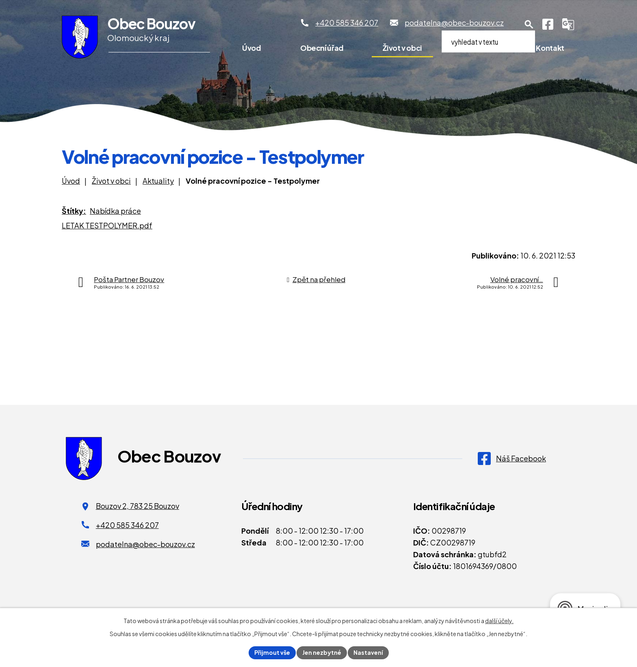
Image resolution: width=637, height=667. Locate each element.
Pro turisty (479, 47)
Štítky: (74, 210)
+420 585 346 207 (127, 525)
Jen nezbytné (321, 652)
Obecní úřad (322, 47)
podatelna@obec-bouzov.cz (145, 544)
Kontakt (550, 47)
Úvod (251, 47)
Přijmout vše (272, 652)
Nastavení (368, 652)
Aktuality (158, 180)
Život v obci (402, 47)
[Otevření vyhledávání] (529, 24)
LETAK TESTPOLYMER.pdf (107, 225)
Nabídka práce (115, 210)
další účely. (499, 620)
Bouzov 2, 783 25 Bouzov (137, 506)
